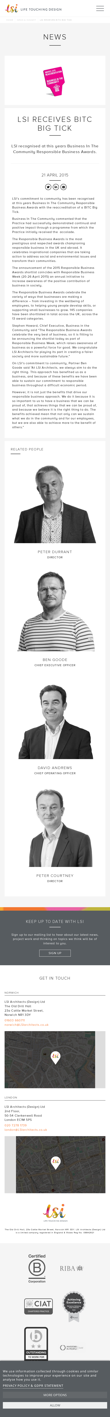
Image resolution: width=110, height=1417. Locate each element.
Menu (100, 7)
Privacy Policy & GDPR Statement (33, 1385)
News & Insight (26, 20)
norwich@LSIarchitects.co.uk (27, 1025)
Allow (55, 1405)
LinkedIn (56, 187)
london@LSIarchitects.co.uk (26, 1130)
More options (55, 1395)
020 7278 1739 (16, 1125)
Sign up (55, 953)
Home (9, 20)
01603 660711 (15, 1020)
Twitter (48, 187)
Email (63, 187)
